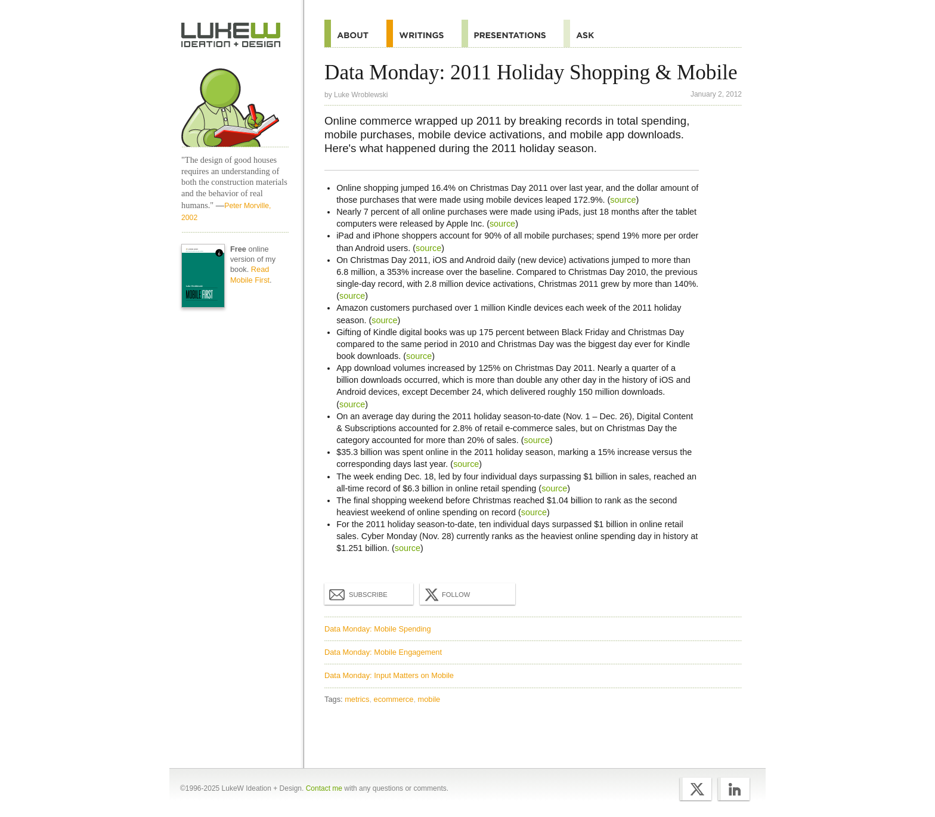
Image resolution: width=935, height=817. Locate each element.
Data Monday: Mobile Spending (377, 628)
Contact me (324, 788)
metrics (357, 699)
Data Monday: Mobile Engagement (383, 652)
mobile (429, 699)
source (623, 200)
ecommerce (394, 699)
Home (231, 35)
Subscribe (358, 594)
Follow (446, 594)
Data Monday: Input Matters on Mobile (389, 675)
